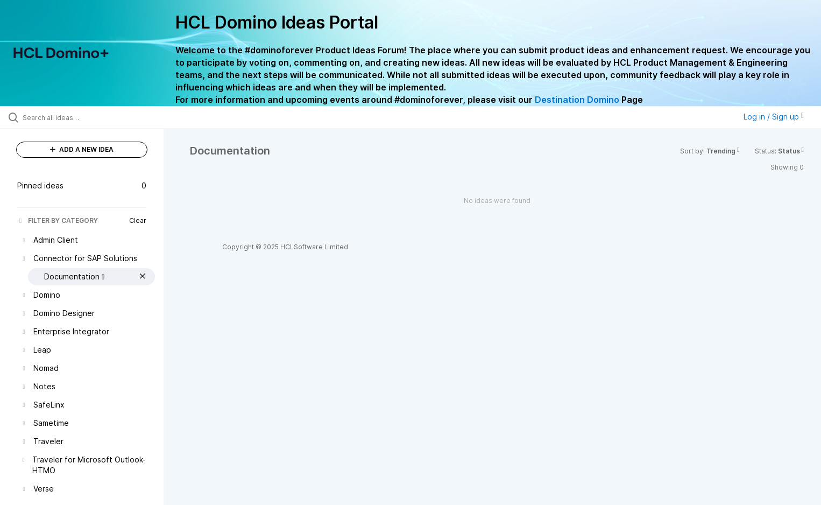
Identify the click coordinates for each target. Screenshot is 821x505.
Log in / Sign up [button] (774, 116)
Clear (137, 220)
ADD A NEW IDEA (82, 149)
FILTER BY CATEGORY (57, 220)
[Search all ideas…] (95, 117)
